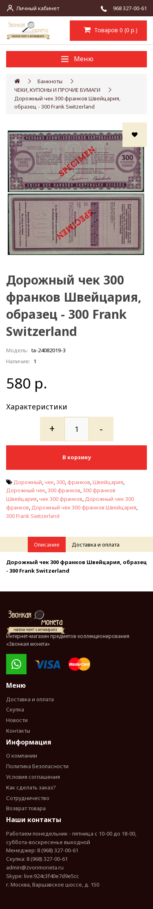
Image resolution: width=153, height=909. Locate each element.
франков (78, 482)
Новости (17, 720)
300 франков (64, 490)
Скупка (15, 709)
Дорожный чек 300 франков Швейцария (83, 507)
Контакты (18, 730)
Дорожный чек (25, 490)
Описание (47, 544)
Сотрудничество (27, 798)
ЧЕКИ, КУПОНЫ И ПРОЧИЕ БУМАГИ (57, 89)
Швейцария (108, 482)
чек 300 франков (60, 498)
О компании (21, 755)
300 (60, 482)
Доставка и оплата (96, 544)
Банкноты (50, 81)
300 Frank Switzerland (33, 516)
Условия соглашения (33, 776)
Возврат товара (26, 808)
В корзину (76, 457)
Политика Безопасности (37, 766)
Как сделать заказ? (31, 787)
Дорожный (27, 482)
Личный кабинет (37, 8)
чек (49, 482)
